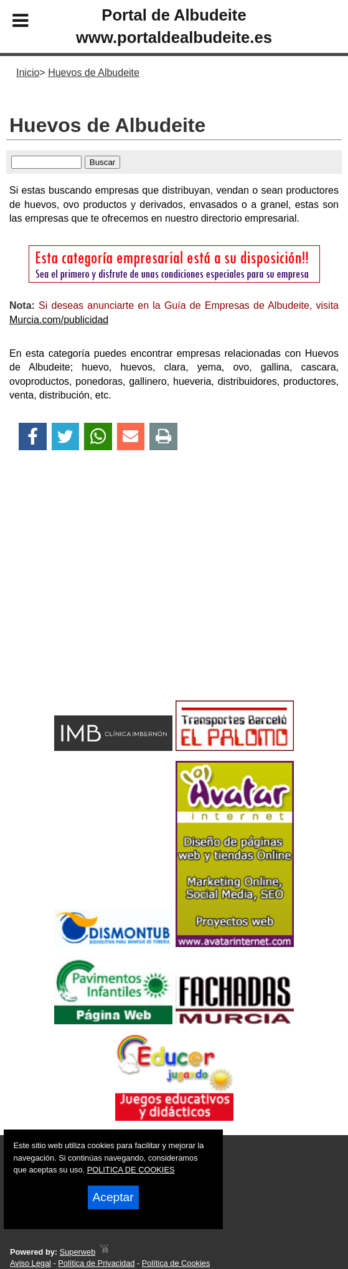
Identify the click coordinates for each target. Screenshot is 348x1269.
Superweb (78, 1252)
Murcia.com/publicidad (58, 319)
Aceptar (113, 1197)
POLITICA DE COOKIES (131, 1169)
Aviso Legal (30, 1263)
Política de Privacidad (96, 1263)
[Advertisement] (174, 597)
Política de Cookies (176, 1263)
